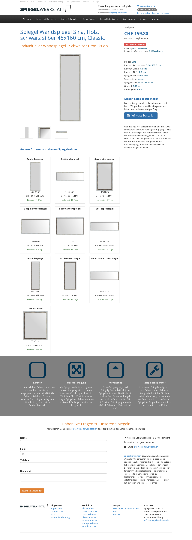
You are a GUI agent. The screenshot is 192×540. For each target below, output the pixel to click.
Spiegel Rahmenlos (69, 19)
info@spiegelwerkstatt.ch (118, 13)
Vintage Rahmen (90, 523)
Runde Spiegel (89, 19)
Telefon (24, 460)
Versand (143, 19)
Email (23, 448)
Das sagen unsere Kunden (126, 508)
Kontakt (86, 2)
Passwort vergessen (161, 13)
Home (26, 19)
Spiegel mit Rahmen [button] (46, 19)
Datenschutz (41, 2)
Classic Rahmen (89, 517)
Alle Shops (95, 2)
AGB (32, 2)
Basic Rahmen (89, 514)
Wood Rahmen (89, 526)
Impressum (24, 2)
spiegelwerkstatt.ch (132, 456)
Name (23, 437)
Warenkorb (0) (146, 6)
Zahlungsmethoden (73, 2)
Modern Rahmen (90, 520)
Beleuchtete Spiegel (109, 19)
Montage (156, 19)
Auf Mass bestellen (141, 115)
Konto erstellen (143, 13)
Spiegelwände (129, 19)
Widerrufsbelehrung (56, 2)
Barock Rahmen (90, 511)
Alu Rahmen (88, 508)
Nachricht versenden (32, 490)
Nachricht (25, 471)
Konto (116, 511)
